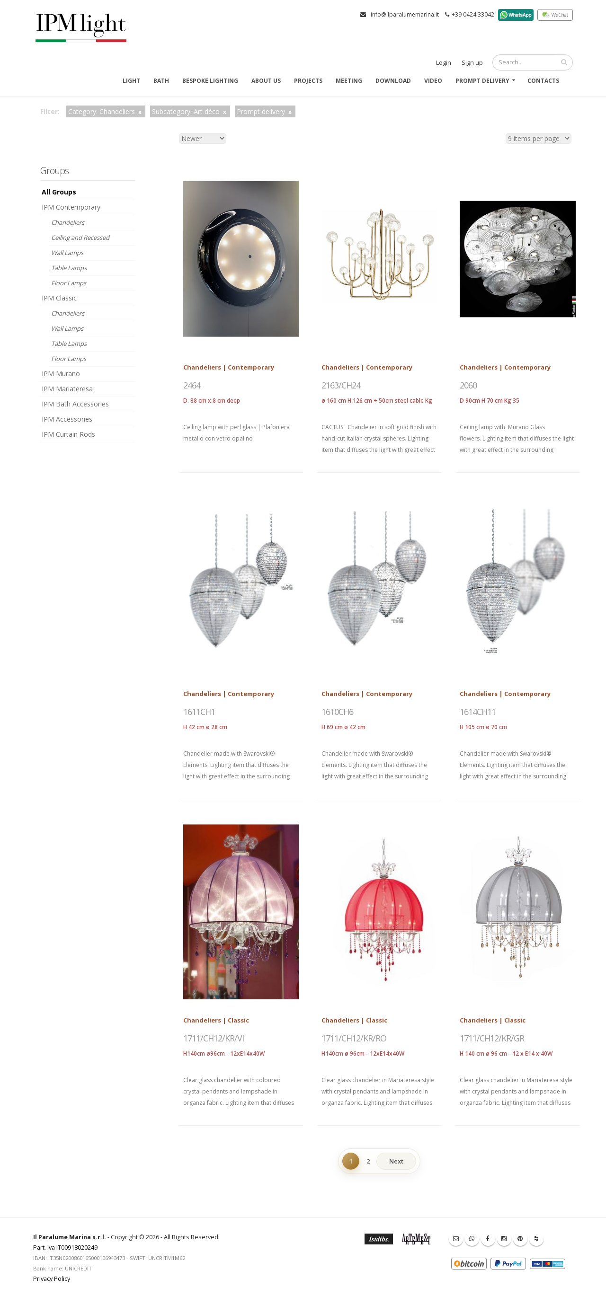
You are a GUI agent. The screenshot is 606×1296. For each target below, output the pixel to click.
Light (131, 81)
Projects (308, 81)
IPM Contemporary (71, 207)
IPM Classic (59, 297)
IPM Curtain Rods (68, 434)
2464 (191, 385)
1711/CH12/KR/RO (353, 1038)
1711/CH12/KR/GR (492, 1038)
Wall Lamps (67, 252)
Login (443, 63)
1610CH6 (337, 711)
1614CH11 (478, 711)
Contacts (543, 81)
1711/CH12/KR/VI (213, 1038)
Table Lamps (69, 268)
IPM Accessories (67, 418)
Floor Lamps (68, 283)
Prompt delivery (482, 81)
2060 (468, 385)
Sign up (472, 63)
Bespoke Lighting (210, 81)
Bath (161, 81)
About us (266, 81)
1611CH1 (199, 711)
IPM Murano (61, 373)
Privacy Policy (51, 1279)
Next (396, 1161)
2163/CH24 (340, 385)
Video (433, 81)
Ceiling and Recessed (80, 237)
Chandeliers (67, 222)
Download (393, 81)
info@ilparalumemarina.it (405, 14)
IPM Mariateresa (67, 388)
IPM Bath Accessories (75, 403)
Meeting (349, 81)
